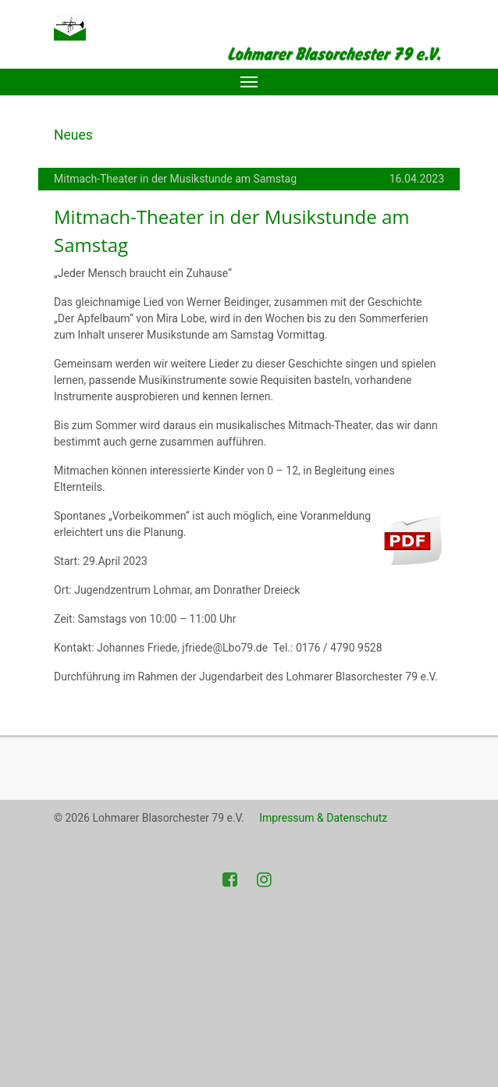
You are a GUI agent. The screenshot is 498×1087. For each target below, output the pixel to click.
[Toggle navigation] (249, 82)
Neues (73, 135)
